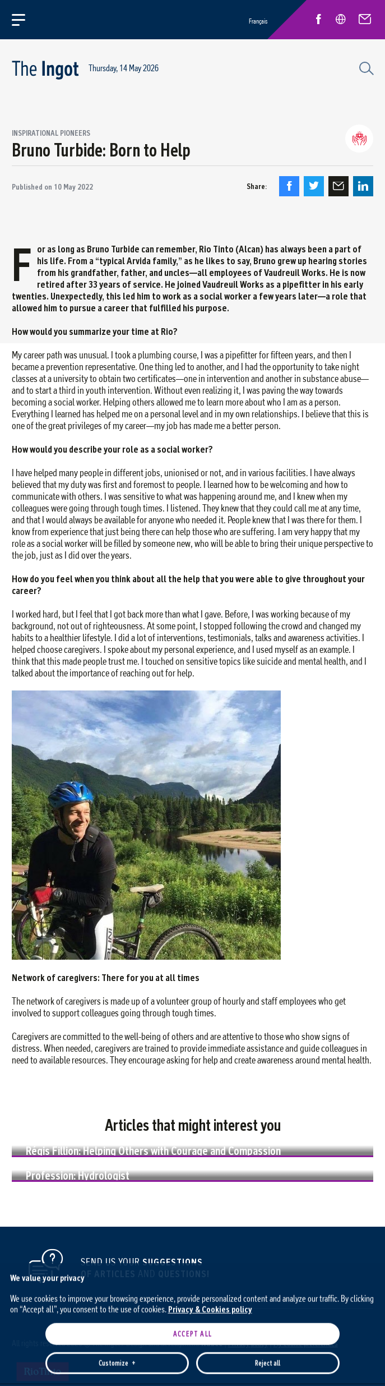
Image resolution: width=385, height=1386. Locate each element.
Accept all (192, 1173)
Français (258, 21)
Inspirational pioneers (51, 133)
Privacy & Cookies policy (210, 1148)
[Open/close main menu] (25, 19)
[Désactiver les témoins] (363, 1377)
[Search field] (364, 67)
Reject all (267, 1202)
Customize (117, 1202)
